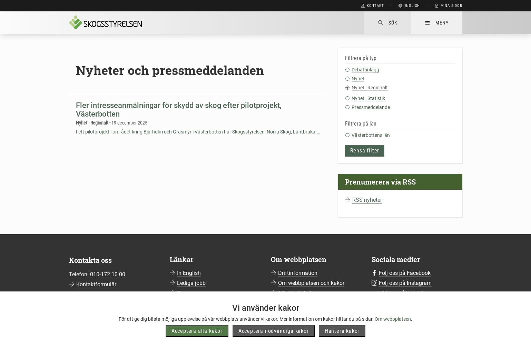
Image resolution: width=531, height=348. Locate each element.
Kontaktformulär (96, 284)
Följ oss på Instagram (405, 283)
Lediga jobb (191, 283)
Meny (436, 23)
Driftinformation (297, 273)
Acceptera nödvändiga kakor (273, 331)
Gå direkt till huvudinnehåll (319, 5)
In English (189, 273)
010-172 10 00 (107, 274)
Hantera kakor (342, 331)
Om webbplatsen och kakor (311, 283)
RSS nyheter (367, 200)
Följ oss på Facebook (405, 273)
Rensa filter (365, 150)
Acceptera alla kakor (197, 331)
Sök (387, 23)
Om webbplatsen (393, 319)
